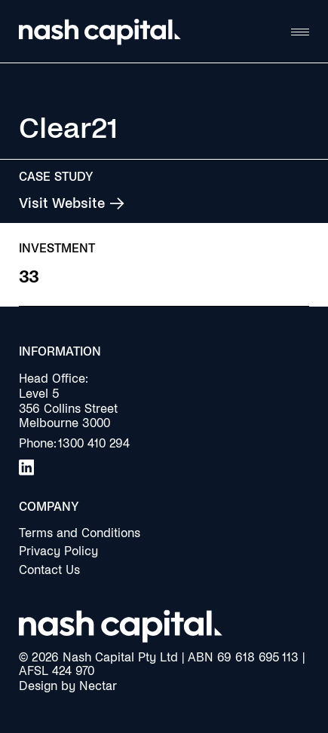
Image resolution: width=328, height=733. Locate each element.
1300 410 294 (94, 443)
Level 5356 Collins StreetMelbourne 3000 (68, 408)
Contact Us (49, 569)
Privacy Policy (58, 551)
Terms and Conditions (79, 533)
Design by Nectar (68, 686)
